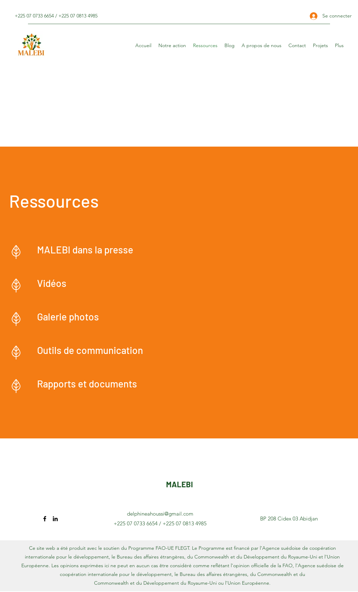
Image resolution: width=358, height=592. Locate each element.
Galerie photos (68, 317)
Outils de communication (90, 350)
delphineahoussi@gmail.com (160, 513)
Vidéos (51, 283)
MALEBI (179, 484)
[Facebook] (44, 518)
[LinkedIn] (55, 518)
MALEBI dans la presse (85, 250)
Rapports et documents (87, 384)
